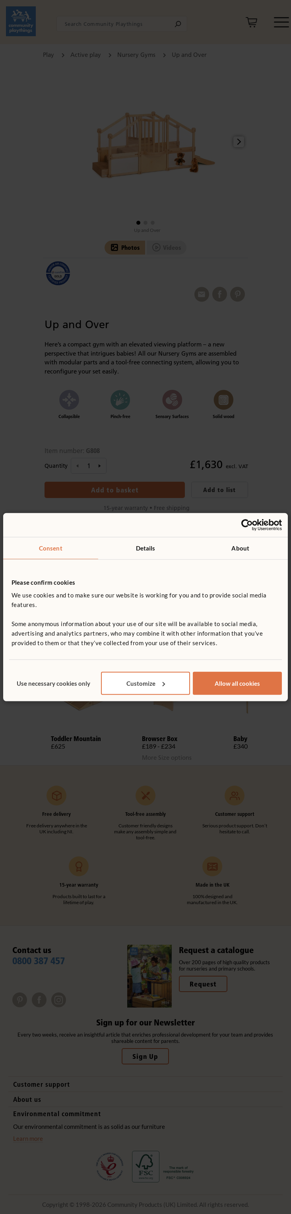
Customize (145, 683)
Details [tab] (145, 548)
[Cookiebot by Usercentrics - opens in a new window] (247, 525)
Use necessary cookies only (53, 683)
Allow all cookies (237, 683)
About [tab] (240, 548)
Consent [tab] (50, 548)
